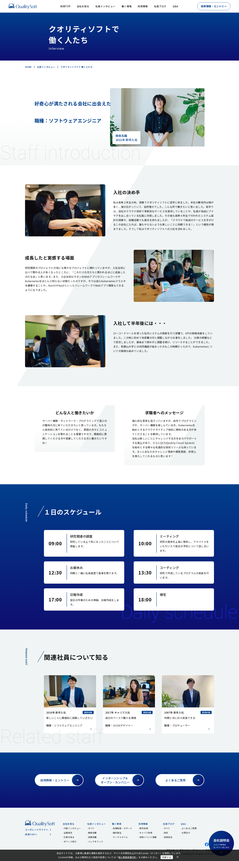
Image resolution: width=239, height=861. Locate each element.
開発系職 (92, 833)
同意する (166, 857)
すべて (91, 828)
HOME (28, 66)
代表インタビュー (72, 828)
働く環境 (126, 6)
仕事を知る (69, 837)
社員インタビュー (105, 6)
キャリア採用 (145, 833)
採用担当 (168, 837)
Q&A (175, 6)
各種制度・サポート (122, 828)
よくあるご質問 (189, 828)
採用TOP (65, 6)
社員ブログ (160, 6)
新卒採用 (143, 828)
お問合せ (186, 833)
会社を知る (83, 6)
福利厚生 (117, 833)
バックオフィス (95, 841)
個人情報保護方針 (127, 857)
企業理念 (68, 833)
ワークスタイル (120, 837)
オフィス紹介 (70, 841)
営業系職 (92, 837)
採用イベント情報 (148, 837)
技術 (166, 833)
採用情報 (143, 6)
